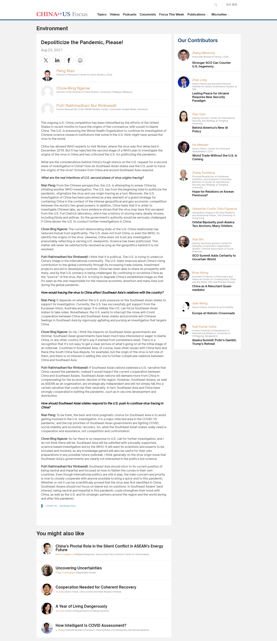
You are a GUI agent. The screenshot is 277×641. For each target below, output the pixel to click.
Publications (196, 14)
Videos (115, 14)
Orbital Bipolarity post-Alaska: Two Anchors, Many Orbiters (213, 224)
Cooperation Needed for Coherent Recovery (96, 587)
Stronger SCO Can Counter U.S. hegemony (211, 64)
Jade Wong (200, 303)
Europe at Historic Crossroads (213, 313)
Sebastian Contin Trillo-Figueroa (214, 209)
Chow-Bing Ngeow (73, 88)
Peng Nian (66, 71)
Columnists (148, 14)
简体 (228, 4)
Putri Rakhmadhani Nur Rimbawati (87, 105)
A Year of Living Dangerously (81, 606)
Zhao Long (199, 80)
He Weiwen (200, 145)
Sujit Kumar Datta (204, 326)
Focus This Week (171, 14)
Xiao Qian (199, 114)
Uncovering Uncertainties (79, 568)
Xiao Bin (198, 239)
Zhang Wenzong (203, 53)
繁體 (234, 4)
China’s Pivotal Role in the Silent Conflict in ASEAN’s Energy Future (109, 548)
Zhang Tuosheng (203, 172)
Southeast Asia (67, 505)
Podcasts (129, 14)
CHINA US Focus (62, 14)
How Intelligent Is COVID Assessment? (91, 625)
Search (216, 5)
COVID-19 (51, 505)
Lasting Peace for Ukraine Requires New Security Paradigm (210, 96)
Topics (101, 14)
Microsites (219, 14)
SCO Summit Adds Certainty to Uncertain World (214, 257)
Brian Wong (200, 272)
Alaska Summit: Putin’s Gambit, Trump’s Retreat (214, 342)
